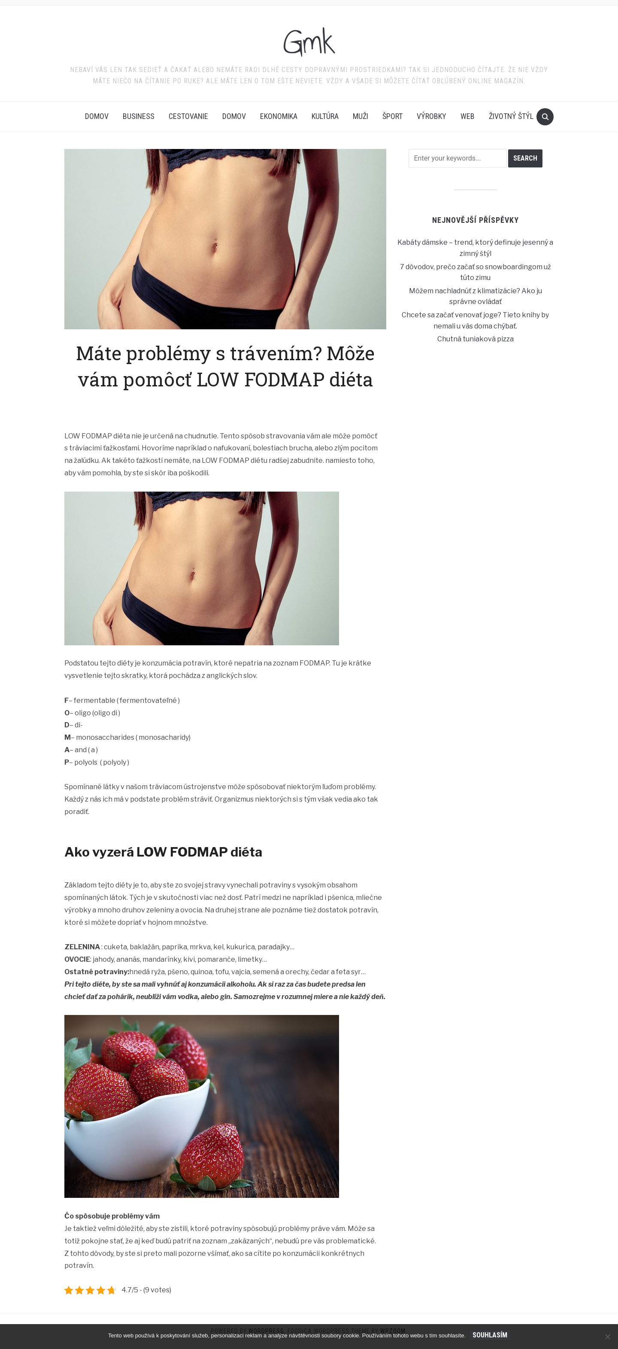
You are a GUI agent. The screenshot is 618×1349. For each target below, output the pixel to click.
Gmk (309, 42)
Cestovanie (188, 116)
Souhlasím (490, 1335)
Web (467, 116)
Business (138, 116)
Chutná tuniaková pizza (475, 339)
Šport (392, 116)
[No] (607, 1336)
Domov (97, 116)
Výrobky (431, 116)
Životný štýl (511, 116)
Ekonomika (278, 116)
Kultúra (325, 116)
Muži (360, 116)
